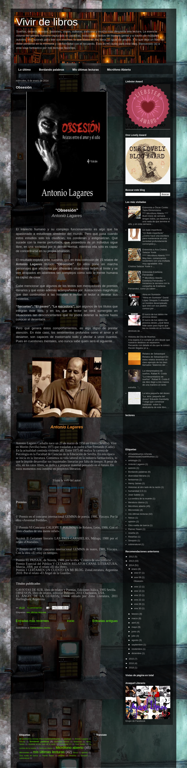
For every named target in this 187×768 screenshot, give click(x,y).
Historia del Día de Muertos (141, 336)
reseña (131, 533)
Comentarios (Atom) (40, 627)
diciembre (137, 653)
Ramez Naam (135, 529)
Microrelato (133, 510)
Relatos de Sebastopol (153, 353)
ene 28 (138, 604)
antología (132, 460)
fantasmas (133, 479)
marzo (135, 618)
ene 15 (138, 595)
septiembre (137, 644)
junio (134, 631)
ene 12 (138, 586)
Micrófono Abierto (119, 69)
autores (132, 468)
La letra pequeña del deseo (156, 393)
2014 (132, 565)
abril (134, 622)
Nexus (131, 517)
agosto (135, 640)
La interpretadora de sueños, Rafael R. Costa (154, 372)
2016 (132, 663)
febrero (135, 614)
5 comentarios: (35, 607)
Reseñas (132, 536)
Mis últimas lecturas (85, 69)
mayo (135, 627)
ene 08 (138, 577)
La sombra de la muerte (140, 498)
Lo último (24, 69)
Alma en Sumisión (151, 294)
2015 (132, 658)
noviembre (137, 649)
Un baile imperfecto (152, 230)
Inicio (70, 621)
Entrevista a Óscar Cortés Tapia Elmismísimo (155, 209)
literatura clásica (136, 502)
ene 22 (138, 599)
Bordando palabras (51, 69)
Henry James (134, 483)
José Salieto (134, 494)
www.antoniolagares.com (67, 487)
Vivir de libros (47, 22)
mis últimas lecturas (36, 612)
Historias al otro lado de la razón (144, 487)
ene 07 (138, 573)
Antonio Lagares (136, 464)
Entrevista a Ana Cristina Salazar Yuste (154, 251)
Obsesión (24, 87)
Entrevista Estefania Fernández (152, 273)
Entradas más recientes (32, 621)
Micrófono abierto (136, 506)
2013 (132, 561)
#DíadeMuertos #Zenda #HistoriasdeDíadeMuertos (141, 455)
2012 (132, 556)
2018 (132, 667)
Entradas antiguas (105, 621)
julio (134, 636)
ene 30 (138, 608)
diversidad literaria (137, 475)
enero (135, 569)
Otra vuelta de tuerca (138, 525)
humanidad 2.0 (135, 491)
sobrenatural (134, 544)
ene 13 (138, 591)
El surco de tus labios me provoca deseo (154, 315)
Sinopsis (132, 540)
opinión (131, 521)
